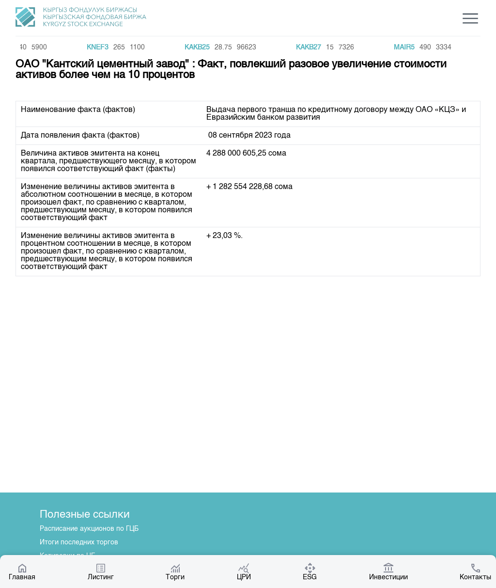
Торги (175, 571)
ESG (310, 571)
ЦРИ (244, 571)
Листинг (101, 571)
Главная (22, 571)
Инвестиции (388, 571)
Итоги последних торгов (79, 542)
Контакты (475, 571)
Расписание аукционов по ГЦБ (89, 528)
